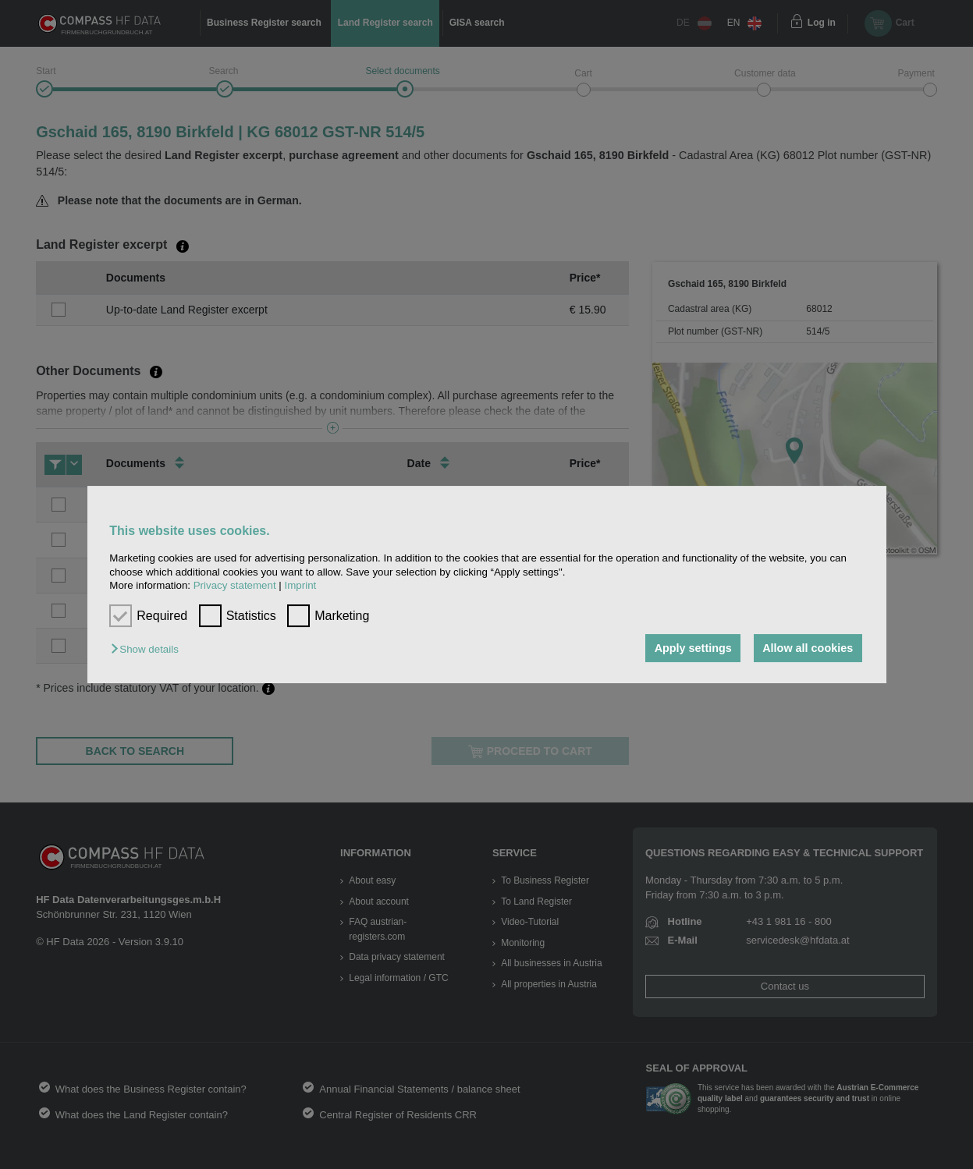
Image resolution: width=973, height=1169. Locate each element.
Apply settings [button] (693, 648)
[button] (148, 649)
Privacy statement (235, 585)
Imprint (301, 585)
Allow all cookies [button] (807, 648)
